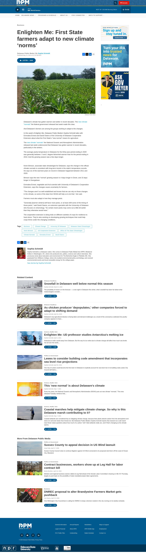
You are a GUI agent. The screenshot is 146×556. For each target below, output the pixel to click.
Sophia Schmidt (44, 57)
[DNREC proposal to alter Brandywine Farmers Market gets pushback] (29, 499)
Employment (103, 533)
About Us (64, 19)
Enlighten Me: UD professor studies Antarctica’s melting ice (83, 338)
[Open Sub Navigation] (35, 19)
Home (17, 19)
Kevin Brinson (28, 234)
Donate (126, 5)
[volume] (23, 14)
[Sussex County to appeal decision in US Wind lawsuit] (29, 452)
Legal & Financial (60, 533)
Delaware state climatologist (80, 230)
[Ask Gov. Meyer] (115, 89)
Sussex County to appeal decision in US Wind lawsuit (79, 448)
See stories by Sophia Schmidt (39, 267)
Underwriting (73, 537)
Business (20, 29)
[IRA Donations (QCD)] (115, 60)
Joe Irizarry (47, 502)
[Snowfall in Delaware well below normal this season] (29, 291)
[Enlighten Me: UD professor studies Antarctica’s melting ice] (29, 342)
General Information (61, 529)
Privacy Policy (38, 544)
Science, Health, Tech (50, 336)
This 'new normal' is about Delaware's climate (74, 389)
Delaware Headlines (50, 285)
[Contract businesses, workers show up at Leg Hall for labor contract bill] (29, 472)
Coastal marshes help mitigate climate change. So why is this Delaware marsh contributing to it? (85, 415)
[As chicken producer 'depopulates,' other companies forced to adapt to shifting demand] (29, 315)
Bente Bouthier (48, 475)
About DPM (73, 533)
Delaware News (27, 19)
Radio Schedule (89, 537)
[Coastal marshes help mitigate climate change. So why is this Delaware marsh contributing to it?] (29, 417)
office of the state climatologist (71, 234)
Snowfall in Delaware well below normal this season (78, 287)
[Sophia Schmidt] (21, 257)
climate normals (29, 238)
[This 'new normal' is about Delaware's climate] (29, 393)
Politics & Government (51, 360)
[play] (17, 14)
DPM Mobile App (89, 533)
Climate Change (40, 230)
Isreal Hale (47, 452)
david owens (59, 238)
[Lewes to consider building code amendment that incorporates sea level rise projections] (29, 366)
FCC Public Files (60, 537)
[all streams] (126, 13)
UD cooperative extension (46, 234)
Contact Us (102, 537)
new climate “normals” (35, 146)
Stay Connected (78, 19)
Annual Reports (74, 529)
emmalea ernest (45, 238)
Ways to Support (96, 19)
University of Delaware (58, 230)
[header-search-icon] (116, 5)
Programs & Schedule (47, 19)
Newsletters (88, 529)
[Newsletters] (115, 36)
